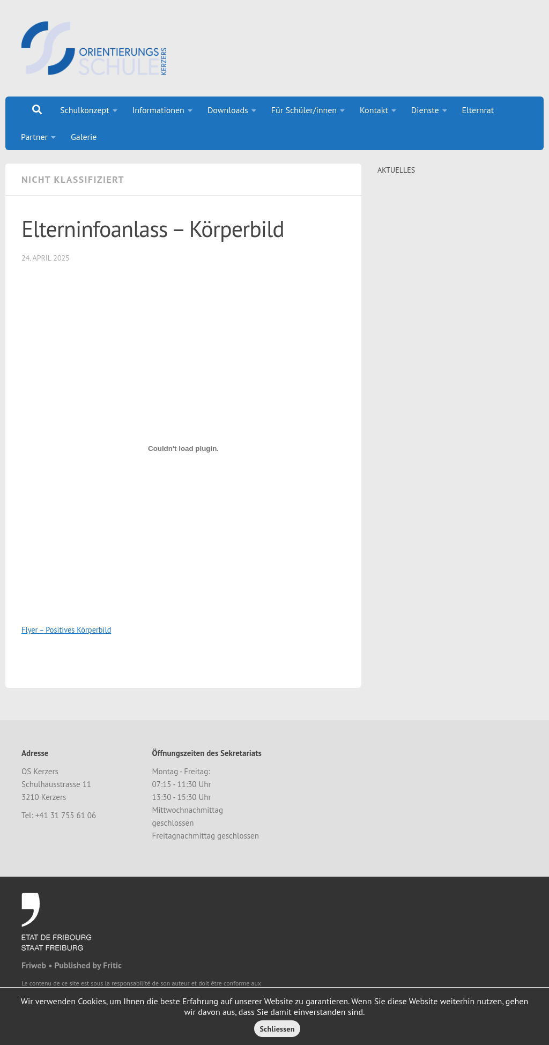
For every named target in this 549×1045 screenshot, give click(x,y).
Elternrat (478, 110)
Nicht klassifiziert (72, 179)
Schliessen (276, 1029)
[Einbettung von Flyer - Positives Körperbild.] (183, 449)
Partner (34, 136)
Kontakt (374, 110)
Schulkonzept (84, 110)
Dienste (425, 110)
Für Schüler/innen (304, 110)
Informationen (158, 110)
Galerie (84, 136)
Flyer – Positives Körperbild (66, 630)
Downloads (227, 110)
